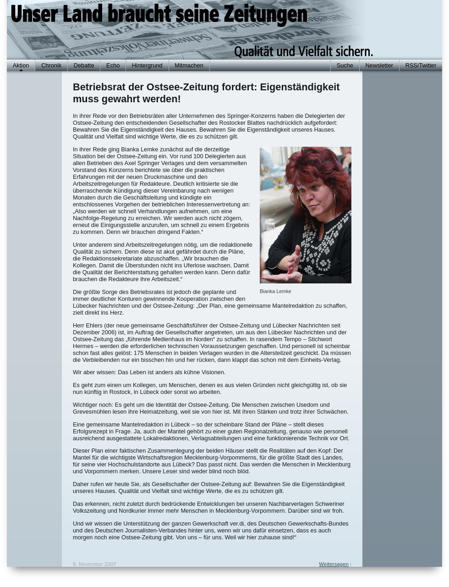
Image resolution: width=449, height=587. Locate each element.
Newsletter (379, 65)
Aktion (21, 65)
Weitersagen (333, 564)
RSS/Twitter (421, 65)
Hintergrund (147, 65)
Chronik (51, 65)
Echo (113, 65)
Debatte (84, 65)
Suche (345, 65)
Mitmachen (189, 65)
